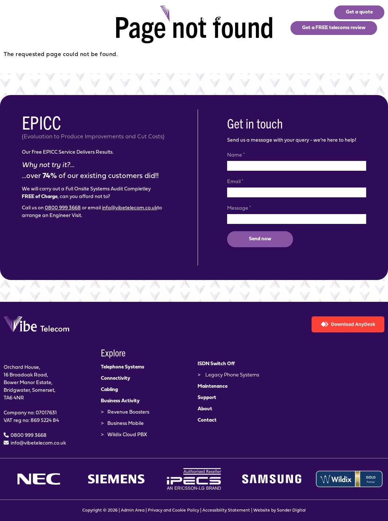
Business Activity (120, 401)
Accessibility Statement (226, 510)
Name (236, 154)
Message (239, 208)
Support (207, 397)
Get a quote (359, 12)
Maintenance (212, 386)
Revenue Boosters (128, 412)
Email (235, 181)
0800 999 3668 (63, 208)
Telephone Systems (122, 367)
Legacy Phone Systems (232, 375)
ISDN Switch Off (216, 364)
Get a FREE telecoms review (333, 28)
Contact (207, 420)
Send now (260, 239)
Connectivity (115, 378)
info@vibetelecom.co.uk (129, 208)
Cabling (109, 389)
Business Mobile (125, 423)
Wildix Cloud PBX (127, 435)
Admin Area (132, 510)
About (205, 409)
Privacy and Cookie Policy (173, 510)
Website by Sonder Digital (279, 510)
